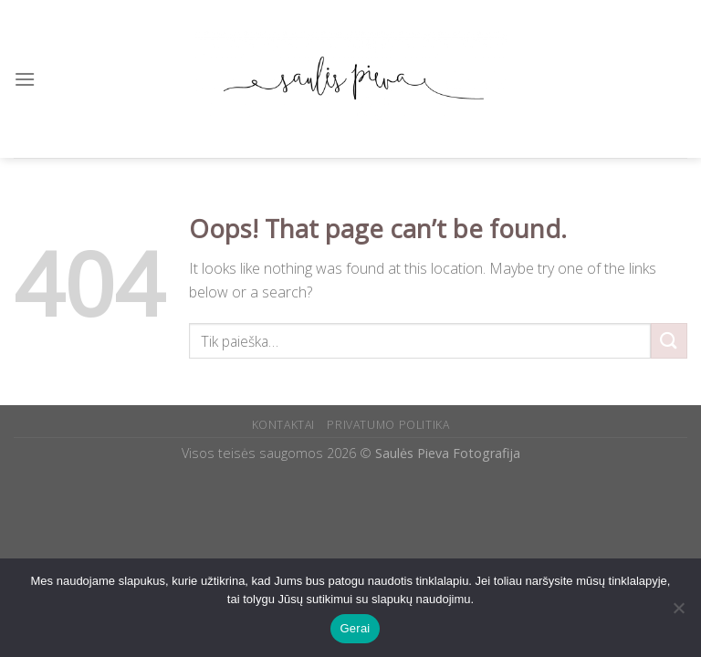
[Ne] (678, 613)
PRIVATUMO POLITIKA (388, 425)
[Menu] (25, 79)
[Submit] (669, 341)
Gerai (355, 628)
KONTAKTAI (284, 425)
